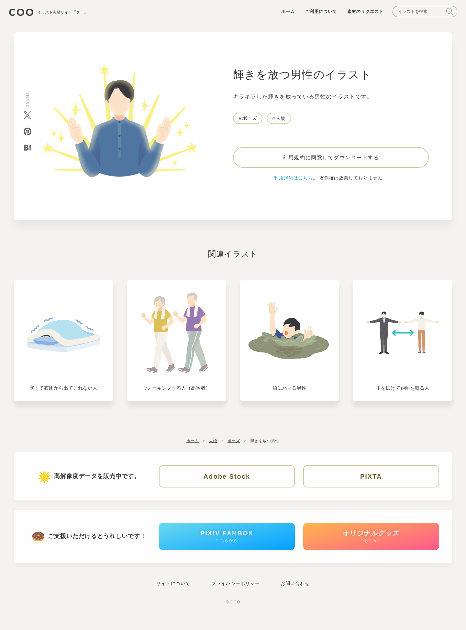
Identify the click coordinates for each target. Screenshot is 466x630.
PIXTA (371, 481)
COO (54, 13)
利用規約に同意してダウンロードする (331, 162)
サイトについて (173, 594)
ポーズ (249, 120)
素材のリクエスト (361, 13)
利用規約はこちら (293, 183)
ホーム (284, 13)
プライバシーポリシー (235, 594)
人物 (280, 120)
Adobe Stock (227, 481)
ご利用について (317, 13)
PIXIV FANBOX (226, 545)
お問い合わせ (295, 594)
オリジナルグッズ (371, 545)
